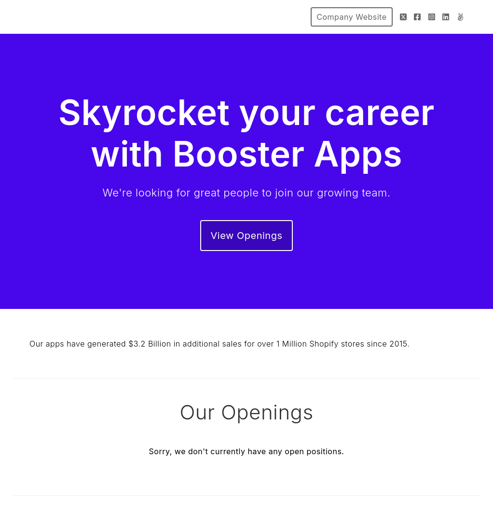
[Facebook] (417, 17)
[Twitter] (403, 17)
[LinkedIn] (446, 17)
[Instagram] (432, 17)
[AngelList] (460, 17)
